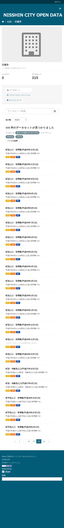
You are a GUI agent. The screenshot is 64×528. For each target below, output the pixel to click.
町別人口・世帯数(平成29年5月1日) (21, 252)
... (24, 441)
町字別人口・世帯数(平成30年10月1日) (23, 398)
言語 (3, 475)
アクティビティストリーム (18, 95)
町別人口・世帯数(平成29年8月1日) (21, 208)
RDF (18, 157)
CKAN (6, 471)
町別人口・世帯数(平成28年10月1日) (22, 354)
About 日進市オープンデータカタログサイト (19, 456)
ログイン (57, 2)
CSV (7, 157)
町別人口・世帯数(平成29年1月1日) (21, 310)
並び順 (8, 120)
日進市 (18, 21)
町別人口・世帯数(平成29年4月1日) (21, 266)
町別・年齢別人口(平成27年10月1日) (22, 369)
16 (44, 441)
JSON (13, 157)
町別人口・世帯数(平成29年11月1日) (22, 164)
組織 (9, 21)
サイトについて (14, 100)
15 (39, 441)
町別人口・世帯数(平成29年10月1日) (22, 179)
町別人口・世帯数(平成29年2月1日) (21, 296)
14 (34, 441)
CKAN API (6, 460)
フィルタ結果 (12, 141)
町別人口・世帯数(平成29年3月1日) (21, 281)
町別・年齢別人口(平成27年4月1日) (21, 383)
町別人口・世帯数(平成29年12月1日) (22, 150)
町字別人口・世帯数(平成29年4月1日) (22, 427)
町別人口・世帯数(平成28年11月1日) (22, 339)
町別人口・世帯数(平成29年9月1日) (21, 194)
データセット (13, 90)
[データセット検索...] (29, 111)
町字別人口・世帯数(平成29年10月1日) (23, 413)
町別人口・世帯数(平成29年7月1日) (21, 223)
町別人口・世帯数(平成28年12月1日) (22, 325)
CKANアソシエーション (11, 463)
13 (29, 441)
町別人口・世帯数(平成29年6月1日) (21, 237)
